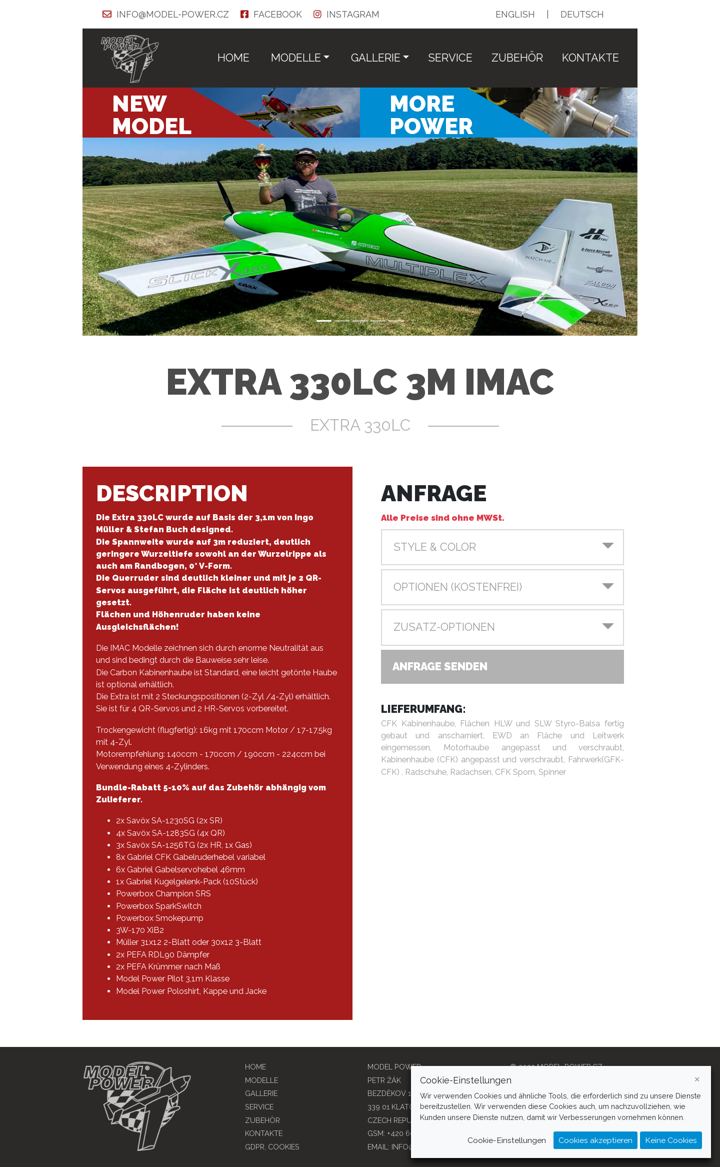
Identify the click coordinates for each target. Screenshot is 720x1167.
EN (515, 14)
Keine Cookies (671, 1140)
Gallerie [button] (375, 58)
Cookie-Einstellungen (507, 1140)
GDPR (254, 1146)
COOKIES (284, 1146)
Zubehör (517, 58)
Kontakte (590, 58)
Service (450, 58)
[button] (502, 547)
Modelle (261, 1080)
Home (234, 58)
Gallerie (261, 1093)
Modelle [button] (296, 58)
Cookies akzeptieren (595, 1140)
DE (582, 14)
